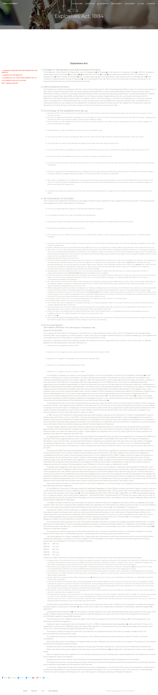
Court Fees (77, 4)
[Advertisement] (79, 44)
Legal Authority (10, 3)
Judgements (102, 4)
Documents (116, 4)
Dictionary (130, 4)
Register (151, 4)
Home (25, 691)
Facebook (53, 691)
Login (141, 4)
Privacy (34, 691)
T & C (42, 691)
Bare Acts (90, 4)
